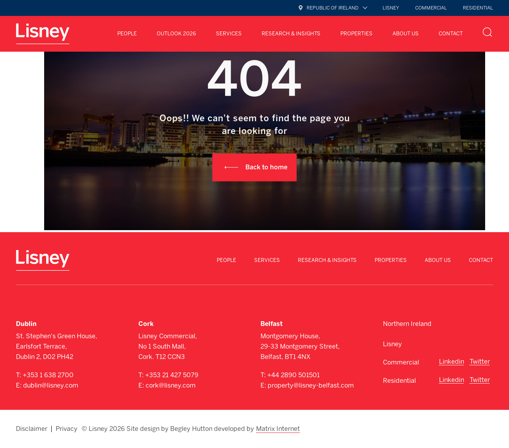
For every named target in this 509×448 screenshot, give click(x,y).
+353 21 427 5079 (171, 375)
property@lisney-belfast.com (311, 385)
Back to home (266, 167)
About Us (405, 34)
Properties (356, 34)
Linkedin (451, 361)
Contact (451, 34)
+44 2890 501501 (293, 375)
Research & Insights (291, 34)
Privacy (67, 429)
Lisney (391, 8)
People (127, 34)
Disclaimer (31, 429)
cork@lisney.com (171, 385)
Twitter (480, 361)
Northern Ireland (407, 324)
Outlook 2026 (176, 34)
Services (229, 34)
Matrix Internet (278, 429)
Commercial (431, 8)
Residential (478, 8)
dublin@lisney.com (50, 385)
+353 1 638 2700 (48, 375)
